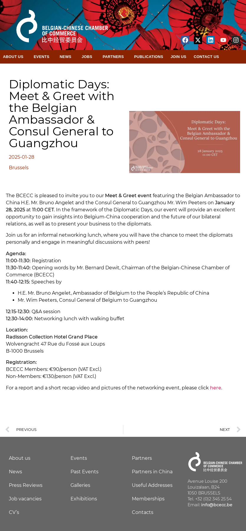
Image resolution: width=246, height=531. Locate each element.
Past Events (84, 471)
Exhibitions (83, 499)
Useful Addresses (152, 485)
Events (43, 57)
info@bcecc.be (216, 504)
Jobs (88, 57)
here (215, 388)
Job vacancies (25, 499)
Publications (148, 56)
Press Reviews (25, 485)
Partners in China (152, 471)
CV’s (14, 512)
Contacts (142, 512)
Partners (115, 57)
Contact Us (206, 56)
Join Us (178, 56)
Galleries (80, 485)
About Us (14, 57)
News (67, 57)
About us (19, 458)
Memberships (148, 499)
